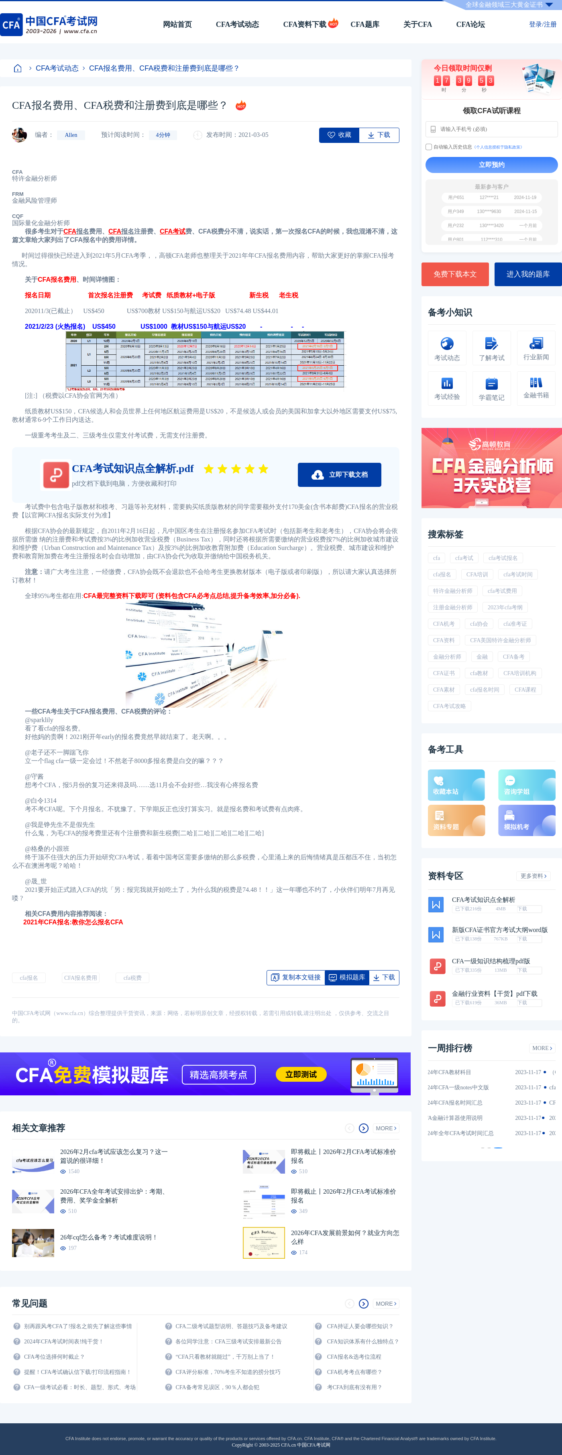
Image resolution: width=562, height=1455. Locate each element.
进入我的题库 (528, 274)
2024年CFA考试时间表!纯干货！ (64, 1342)
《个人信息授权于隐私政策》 (498, 147)
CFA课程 (525, 690)
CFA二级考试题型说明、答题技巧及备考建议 (231, 1326)
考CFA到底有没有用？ (355, 1387)
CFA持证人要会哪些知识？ (360, 1326)
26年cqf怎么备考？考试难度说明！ (109, 1237)
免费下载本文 (455, 274)
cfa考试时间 (518, 575)
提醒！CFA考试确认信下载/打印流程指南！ (78, 1372)
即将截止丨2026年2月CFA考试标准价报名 (343, 1156)
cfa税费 (133, 978)
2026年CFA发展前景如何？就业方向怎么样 (345, 1237)
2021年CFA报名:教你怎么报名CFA (74, 922)
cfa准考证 (515, 624)
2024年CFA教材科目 (461, 1072)
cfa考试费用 (502, 591)
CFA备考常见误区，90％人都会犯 (217, 1387)
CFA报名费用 (57, 279)
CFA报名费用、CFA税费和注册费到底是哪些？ (161, 68)
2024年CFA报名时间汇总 (466, 1103)
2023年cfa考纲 (505, 607)
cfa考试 (464, 558)
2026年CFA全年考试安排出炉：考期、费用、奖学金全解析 (114, 1196)
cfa (436, 558)
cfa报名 (29, 978)
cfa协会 (479, 624)
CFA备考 (514, 657)
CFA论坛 (470, 24)
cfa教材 (479, 673)
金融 (482, 657)
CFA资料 (444, 640)
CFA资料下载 (304, 24)
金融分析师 (447, 657)
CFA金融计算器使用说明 (466, 1118)
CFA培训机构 (519, 673)
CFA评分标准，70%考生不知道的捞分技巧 (228, 1372)
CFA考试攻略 (449, 706)
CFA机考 (444, 624)
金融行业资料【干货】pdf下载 (495, 994)
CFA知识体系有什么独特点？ (363, 1342)
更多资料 (534, 876)
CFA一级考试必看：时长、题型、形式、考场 (80, 1387)
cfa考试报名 (503, 558)
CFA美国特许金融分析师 (500, 640)
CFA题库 (364, 24)
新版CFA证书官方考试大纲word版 (500, 930)
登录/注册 (542, 24)
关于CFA (417, 24)
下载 (522, 909)
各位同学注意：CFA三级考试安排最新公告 (228, 1342)
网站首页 (177, 24)
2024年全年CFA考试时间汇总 (472, 1133)
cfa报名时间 (484, 690)
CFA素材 (444, 690)
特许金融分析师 (452, 591)
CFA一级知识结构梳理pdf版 (491, 961)
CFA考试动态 (237, 24)
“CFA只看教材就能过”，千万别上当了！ (225, 1357)
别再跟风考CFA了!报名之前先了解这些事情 (78, 1326)
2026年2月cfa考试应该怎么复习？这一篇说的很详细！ (114, 1156)
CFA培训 (477, 575)
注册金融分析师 (452, 607)
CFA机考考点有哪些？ (355, 1372)
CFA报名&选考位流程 (354, 1357)
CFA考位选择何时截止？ (54, 1357)
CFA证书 (444, 673)
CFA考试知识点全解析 (483, 900)
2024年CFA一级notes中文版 (469, 1088)
